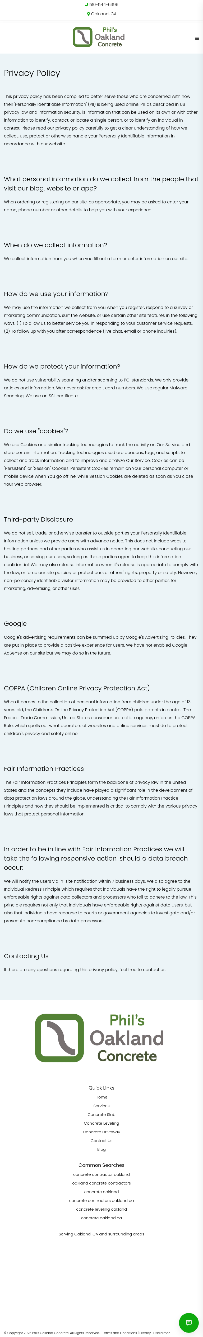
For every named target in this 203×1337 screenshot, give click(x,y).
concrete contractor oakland (101, 1174)
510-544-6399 (103, 5)
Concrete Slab (101, 1114)
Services (101, 1106)
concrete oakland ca (101, 1218)
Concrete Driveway (101, 1132)
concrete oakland (101, 1192)
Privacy (145, 1333)
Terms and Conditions (119, 1333)
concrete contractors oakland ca (101, 1200)
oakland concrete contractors (101, 1183)
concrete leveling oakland (101, 1209)
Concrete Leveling (101, 1123)
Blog (101, 1149)
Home (101, 1097)
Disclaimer (161, 1333)
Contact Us (101, 1140)
